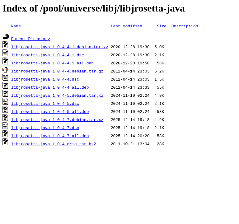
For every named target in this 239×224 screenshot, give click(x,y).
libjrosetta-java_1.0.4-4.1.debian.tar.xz (59, 46)
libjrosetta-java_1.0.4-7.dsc (45, 127)
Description (184, 26)
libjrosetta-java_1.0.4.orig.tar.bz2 (53, 144)
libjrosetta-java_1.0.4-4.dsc (45, 79)
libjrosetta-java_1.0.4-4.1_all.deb (52, 63)
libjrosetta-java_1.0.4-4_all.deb (50, 87)
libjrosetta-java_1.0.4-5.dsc (45, 103)
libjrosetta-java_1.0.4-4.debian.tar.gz (57, 71)
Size (161, 26)
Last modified (126, 26)
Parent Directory (30, 38)
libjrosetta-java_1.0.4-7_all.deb (50, 135)
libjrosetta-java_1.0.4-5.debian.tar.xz (57, 95)
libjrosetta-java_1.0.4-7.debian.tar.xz (57, 119)
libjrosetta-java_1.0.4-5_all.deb (50, 111)
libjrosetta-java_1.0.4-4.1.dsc (47, 55)
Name (16, 26)
